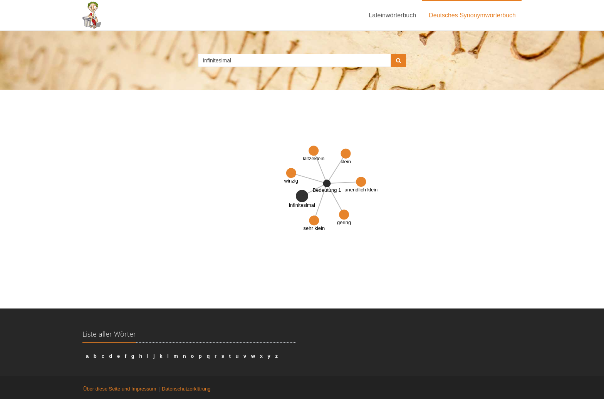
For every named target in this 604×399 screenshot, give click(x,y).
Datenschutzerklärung (186, 389)
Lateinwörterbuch (392, 15)
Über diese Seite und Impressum (119, 389)
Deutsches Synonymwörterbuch (472, 15)
